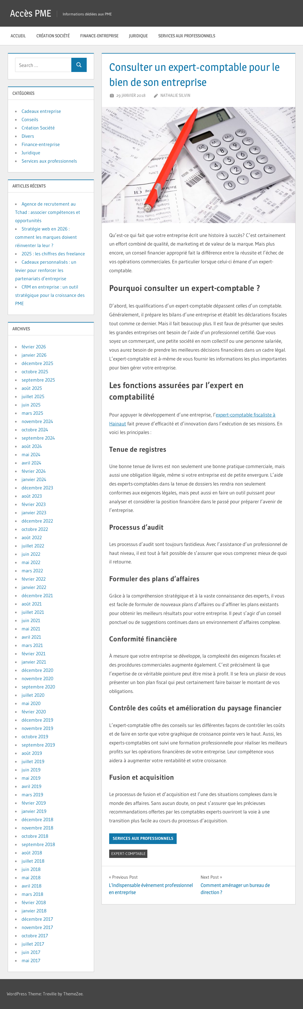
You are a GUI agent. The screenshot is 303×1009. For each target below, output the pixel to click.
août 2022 (32, 537)
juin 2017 (31, 952)
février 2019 (34, 803)
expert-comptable (128, 853)
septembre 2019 (38, 745)
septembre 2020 (38, 687)
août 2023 (32, 496)
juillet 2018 (33, 861)
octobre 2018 (35, 836)
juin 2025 (31, 405)
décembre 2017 (37, 919)
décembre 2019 (37, 720)
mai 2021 (31, 629)
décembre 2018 (37, 819)
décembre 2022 (37, 521)
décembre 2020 (37, 670)
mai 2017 (31, 960)
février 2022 (34, 579)
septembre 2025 (38, 380)
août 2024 (32, 446)
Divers (28, 136)
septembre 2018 (38, 844)
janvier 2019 (34, 811)
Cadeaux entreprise (41, 111)
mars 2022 (32, 571)
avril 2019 (31, 786)
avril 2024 (31, 463)
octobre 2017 (35, 935)
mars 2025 (32, 413)
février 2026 (34, 347)
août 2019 (32, 753)
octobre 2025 (35, 371)
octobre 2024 (35, 430)
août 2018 (32, 853)
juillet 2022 (33, 546)
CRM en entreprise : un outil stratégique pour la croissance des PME (50, 295)
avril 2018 (31, 886)
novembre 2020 (37, 678)
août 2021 (32, 604)
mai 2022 (31, 562)
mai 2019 (31, 778)
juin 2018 (31, 869)
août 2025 (32, 388)
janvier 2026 (34, 355)
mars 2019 (32, 794)
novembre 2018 (37, 828)
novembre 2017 (37, 927)
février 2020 (34, 712)
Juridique (138, 36)
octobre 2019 (35, 736)
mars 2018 (32, 894)
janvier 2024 (34, 479)
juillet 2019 (33, 761)
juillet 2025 (33, 396)
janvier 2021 (34, 662)
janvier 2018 (34, 911)
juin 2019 (31, 770)
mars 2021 (32, 645)
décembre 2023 (37, 488)
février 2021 (34, 653)
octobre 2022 (35, 529)
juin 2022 (31, 554)
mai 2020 (31, 703)
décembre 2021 (37, 595)
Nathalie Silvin (175, 95)
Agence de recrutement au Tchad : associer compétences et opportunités (47, 212)
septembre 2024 (38, 438)
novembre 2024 (37, 421)
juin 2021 (31, 620)
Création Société (53, 36)
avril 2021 (31, 637)
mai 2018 (31, 877)
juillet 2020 (33, 695)
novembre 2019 (37, 728)
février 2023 (34, 504)
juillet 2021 (33, 612)
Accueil (18, 36)
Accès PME (30, 13)
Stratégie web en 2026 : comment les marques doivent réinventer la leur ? (46, 237)
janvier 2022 (34, 587)
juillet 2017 (33, 944)
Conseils (30, 119)
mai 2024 (31, 454)
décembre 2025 (37, 363)
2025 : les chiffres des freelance (53, 254)
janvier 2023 (34, 512)
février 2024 (34, 471)
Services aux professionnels (186, 36)
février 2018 (34, 902)
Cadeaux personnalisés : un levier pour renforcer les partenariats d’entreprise (45, 270)
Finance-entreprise (99, 36)
